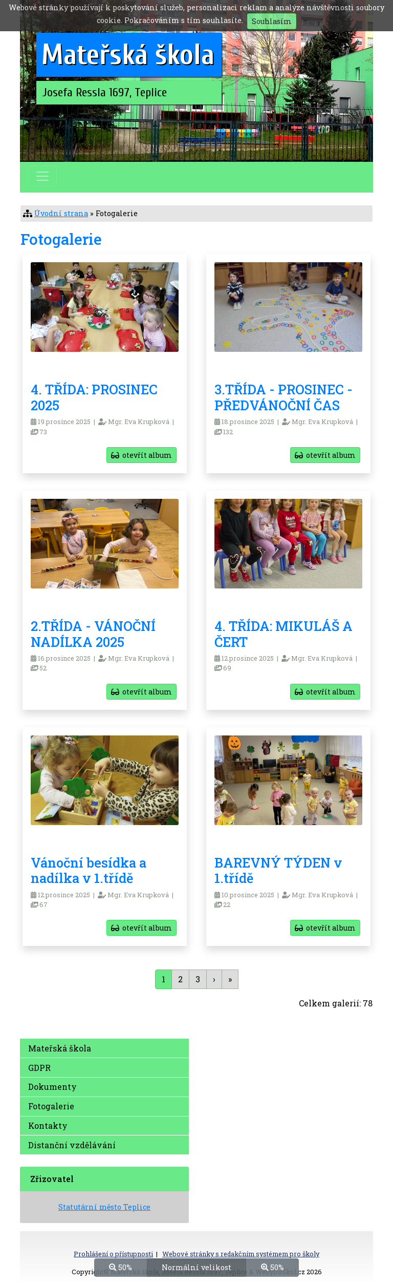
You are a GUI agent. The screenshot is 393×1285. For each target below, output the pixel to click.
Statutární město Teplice (104, 1207)
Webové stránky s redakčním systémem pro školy (240, 1254)
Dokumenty (52, 1086)
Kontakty (48, 1125)
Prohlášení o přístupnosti (113, 1254)
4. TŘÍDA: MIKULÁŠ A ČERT (283, 633)
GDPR (39, 1067)
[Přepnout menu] (42, 176)
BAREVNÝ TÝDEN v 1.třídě (278, 870)
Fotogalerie (51, 1106)
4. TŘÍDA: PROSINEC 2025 (94, 397)
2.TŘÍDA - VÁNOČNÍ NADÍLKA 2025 (93, 633)
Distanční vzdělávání (72, 1145)
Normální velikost (196, 1267)
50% (120, 1267)
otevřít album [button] (141, 455)
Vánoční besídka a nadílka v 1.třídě (88, 870)
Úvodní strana (61, 213)
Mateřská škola (59, 1048)
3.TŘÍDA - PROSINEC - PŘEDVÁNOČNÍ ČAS (283, 397)
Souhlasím (272, 21)
